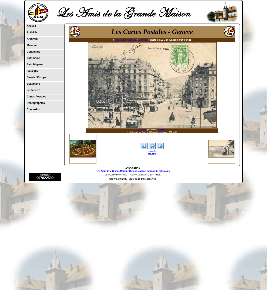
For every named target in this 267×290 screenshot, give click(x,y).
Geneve (143, 39)
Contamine (33, 51)
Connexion (33, 109)
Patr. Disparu (35, 64)
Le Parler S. (34, 90)
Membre (32, 45)
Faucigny (32, 70)
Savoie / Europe (36, 77)
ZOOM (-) (152, 153)
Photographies (36, 103)
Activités (32, 32)
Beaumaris (33, 83)
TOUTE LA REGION (125, 39)
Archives (32, 38)
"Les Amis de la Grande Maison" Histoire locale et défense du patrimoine (133, 171)
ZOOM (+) (152, 151)
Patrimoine (33, 58)
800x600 (161, 130)
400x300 (142, 130)
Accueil (31, 26)
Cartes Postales (36, 96)
